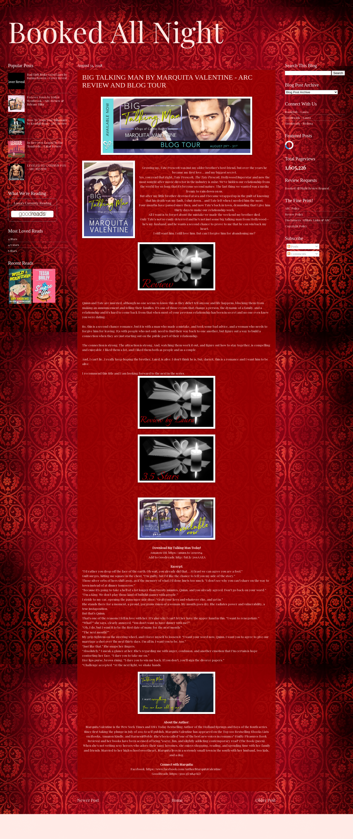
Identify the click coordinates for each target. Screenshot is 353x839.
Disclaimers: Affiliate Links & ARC (307, 220)
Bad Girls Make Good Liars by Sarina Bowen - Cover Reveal (47, 76)
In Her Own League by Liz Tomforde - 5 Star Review (45, 144)
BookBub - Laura (296, 112)
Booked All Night (115, 31)
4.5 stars (13, 245)
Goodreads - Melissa (299, 123)
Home (177, 800)
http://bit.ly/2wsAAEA (191, 557)
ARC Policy (292, 208)
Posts (292, 246)
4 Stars (12, 239)
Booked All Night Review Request (307, 188)
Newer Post (88, 800)
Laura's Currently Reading (32, 203)
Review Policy (294, 214)
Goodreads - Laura (298, 118)
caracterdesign (174, 830)
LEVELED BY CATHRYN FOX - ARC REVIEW (46, 167)
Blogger (207, 830)
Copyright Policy (296, 226)
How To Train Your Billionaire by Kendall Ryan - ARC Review (47, 121)
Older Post (265, 800)
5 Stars (12, 251)
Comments (296, 254)
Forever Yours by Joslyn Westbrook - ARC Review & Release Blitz (45, 100)
